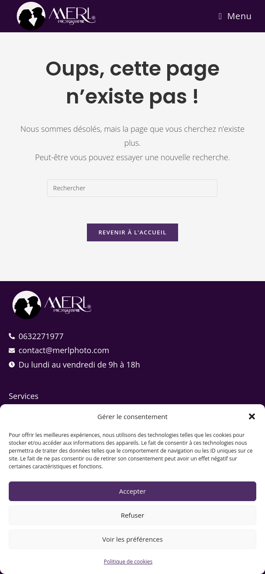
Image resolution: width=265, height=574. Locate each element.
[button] (252, 416)
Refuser (133, 515)
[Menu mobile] (235, 16)
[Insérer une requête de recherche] (132, 188)
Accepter (132, 491)
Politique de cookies (128, 561)
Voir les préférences (132, 539)
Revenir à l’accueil (132, 232)
